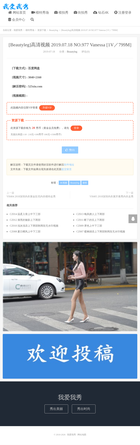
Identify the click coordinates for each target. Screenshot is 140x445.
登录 (76, 128)
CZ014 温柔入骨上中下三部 (25, 214)
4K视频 (63, 183)
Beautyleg (53, 30)
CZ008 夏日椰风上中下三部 (25, 231)
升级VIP (47, 107)
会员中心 (16, 20)
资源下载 (41, 30)
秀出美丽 (56, 409)
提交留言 (66, 169)
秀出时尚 (83, 409)
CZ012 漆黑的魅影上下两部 (25, 220)
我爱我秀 (15, 6)
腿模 (85, 183)
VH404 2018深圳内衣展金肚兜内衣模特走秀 (31, 196)
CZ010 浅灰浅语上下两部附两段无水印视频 (34, 226)
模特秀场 (40, 12)
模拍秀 (61, 12)
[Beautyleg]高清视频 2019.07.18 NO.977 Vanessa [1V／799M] (70, 44)
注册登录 (123, 12)
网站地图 (81, 435)
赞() (70, 150)
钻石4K (101, 12)
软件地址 (69, 165)
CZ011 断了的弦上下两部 (90, 220)
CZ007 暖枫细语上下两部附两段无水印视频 (100, 231)
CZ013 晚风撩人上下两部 (90, 214)
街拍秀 (81, 12)
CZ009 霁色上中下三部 (89, 226)
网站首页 (17, 12)
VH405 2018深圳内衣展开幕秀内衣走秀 (111, 196)
